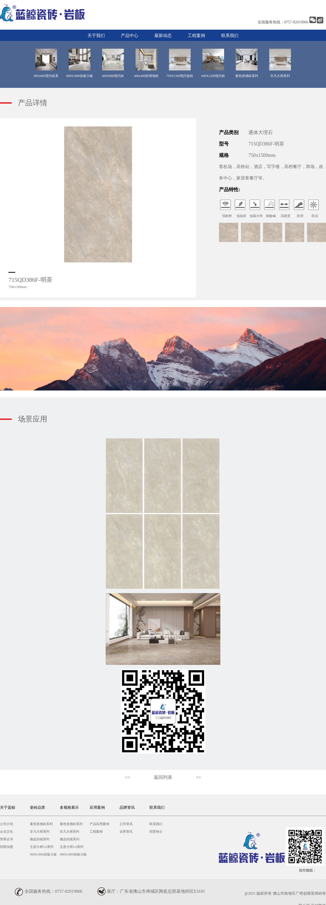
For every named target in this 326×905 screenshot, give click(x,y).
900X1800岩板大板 (43, 854)
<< (127, 777)
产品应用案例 (99, 824)
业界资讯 (126, 831)
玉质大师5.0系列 (42, 847)
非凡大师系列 (39, 831)
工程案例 (196, 35)
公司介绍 (6, 824)
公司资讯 (126, 824)
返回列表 (163, 777)
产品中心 (129, 35)
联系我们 (230, 35)
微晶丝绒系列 (39, 839)
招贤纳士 (155, 831)
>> (198, 777)
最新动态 (163, 35)
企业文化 (6, 831)
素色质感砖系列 (41, 824)
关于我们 (96, 35)
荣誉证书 (6, 839)
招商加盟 (6, 847)
